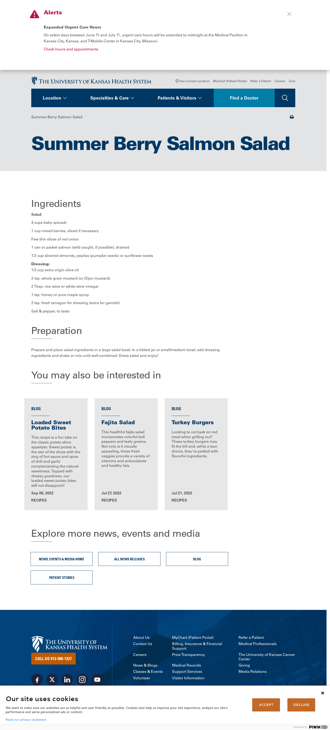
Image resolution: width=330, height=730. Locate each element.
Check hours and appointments (71, 49)
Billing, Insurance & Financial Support (197, 648)
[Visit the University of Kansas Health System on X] (52, 681)
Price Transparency (188, 656)
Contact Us (142, 646)
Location (52, 99)
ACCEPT (266, 704)
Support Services (187, 673)
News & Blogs (145, 667)
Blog (197, 561)
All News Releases (129, 561)
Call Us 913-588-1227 (53, 660)
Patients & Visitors (177, 99)
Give (292, 82)
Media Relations (253, 673)
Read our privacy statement (26, 719)
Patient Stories (61, 579)
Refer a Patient (260, 82)
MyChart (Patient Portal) (230, 82)
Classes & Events (148, 673)
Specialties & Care (109, 99)
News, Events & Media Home (61, 561)
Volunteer (141, 680)
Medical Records (186, 667)
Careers (279, 82)
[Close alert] (289, 14)
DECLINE (301, 704)
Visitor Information (188, 680)
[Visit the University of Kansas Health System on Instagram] (82, 681)
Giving (244, 667)
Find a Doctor (244, 99)
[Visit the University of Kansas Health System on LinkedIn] (67, 681)
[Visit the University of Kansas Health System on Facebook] (37, 681)
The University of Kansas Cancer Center (267, 658)
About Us (141, 639)
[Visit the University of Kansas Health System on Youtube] (97, 681)
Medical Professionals (258, 646)
